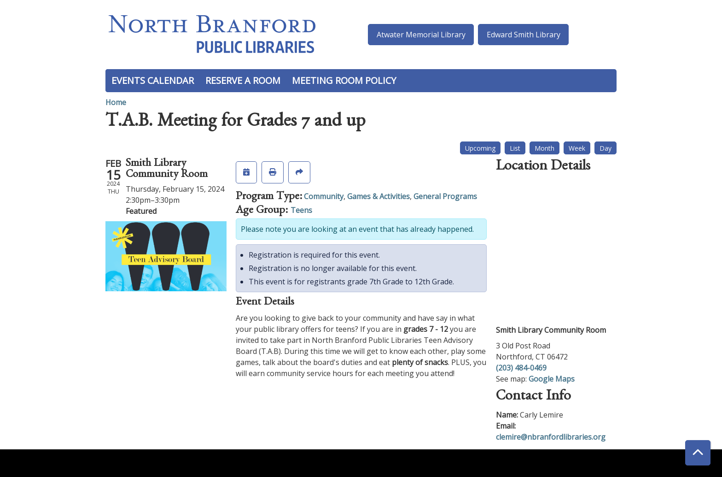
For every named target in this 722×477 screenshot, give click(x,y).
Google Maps (552, 379)
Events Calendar (152, 80)
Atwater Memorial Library (421, 34)
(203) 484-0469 (521, 368)
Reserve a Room (242, 80)
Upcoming (480, 148)
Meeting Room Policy (344, 80)
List (515, 148)
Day (605, 148)
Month (544, 148)
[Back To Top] (697, 452)
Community (324, 196)
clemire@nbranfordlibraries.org (551, 437)
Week (577, 148)
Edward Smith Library (523, 34)
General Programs (445, 196)
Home (115, 102)
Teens (301, 210)
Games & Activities (378, 196)
